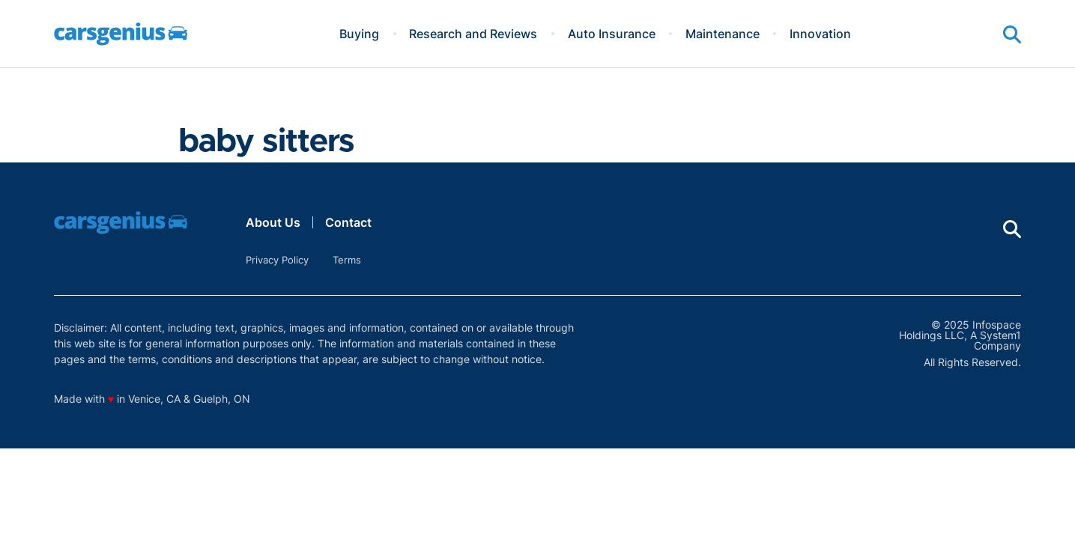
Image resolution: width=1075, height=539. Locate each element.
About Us (273, 222)
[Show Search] (1012, 34)
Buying (359, 33)
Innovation (820, 33)
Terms (347, 260)
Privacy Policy (277, 260)
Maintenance (722, 33)
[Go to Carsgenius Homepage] (120, 34)
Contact (348, 222)
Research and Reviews (473, 33)
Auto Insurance (611, 33)
